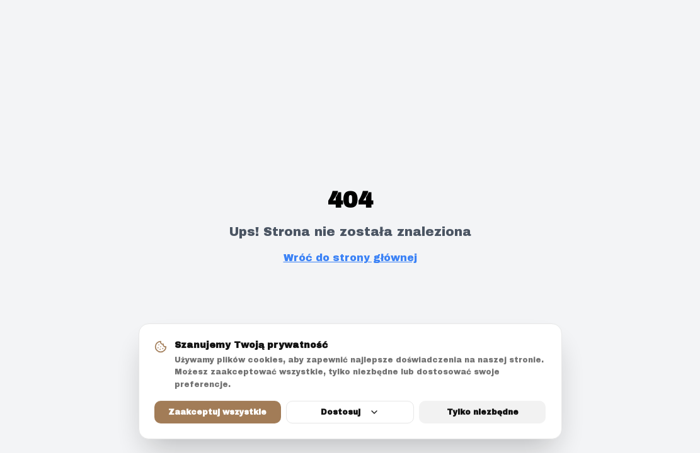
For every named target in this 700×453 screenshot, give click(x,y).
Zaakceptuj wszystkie (217, 413)
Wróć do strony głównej (350, 257)
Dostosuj (350, 413)
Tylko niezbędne (483, 413)
